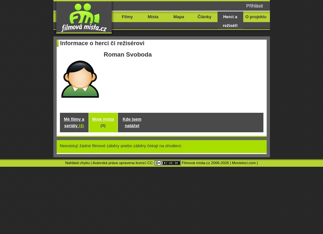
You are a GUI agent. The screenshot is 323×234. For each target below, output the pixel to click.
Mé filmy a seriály (74, 122)
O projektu (256, 16)
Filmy (127, 16)
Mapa (178, 16)
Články (204, 16)
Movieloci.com (244, 163)
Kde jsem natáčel (132, 122)
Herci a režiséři (230, 21)
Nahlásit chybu (77, 163)
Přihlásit (254, 5)
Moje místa (103, 122)
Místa (152, 16)
